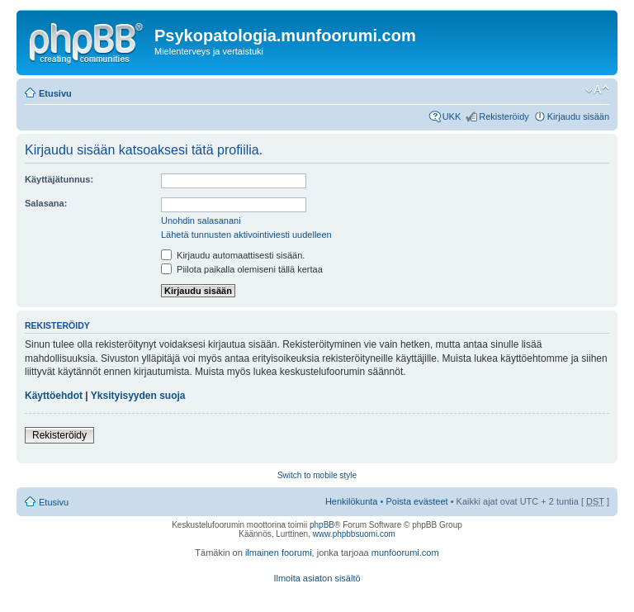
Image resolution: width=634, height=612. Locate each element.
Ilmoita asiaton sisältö (316, 578)
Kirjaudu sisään (578, 116)
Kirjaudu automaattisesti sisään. (233, 255)
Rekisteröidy (504, 116)
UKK (451, 116)
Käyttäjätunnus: (59, 179)
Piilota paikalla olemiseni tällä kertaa (242, 269)
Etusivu (55, 93)
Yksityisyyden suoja (138, 395)
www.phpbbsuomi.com (354, 533)
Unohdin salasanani (201, 220)
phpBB (322, 524)
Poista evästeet (416, 501)
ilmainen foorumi (278, 552)
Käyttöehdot (54, 395)
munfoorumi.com (405, 552)
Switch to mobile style (317, 475)
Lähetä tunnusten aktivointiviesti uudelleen (246, 235)
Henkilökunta (351, 501)
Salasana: (46, 203)
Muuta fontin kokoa (597, 90)
